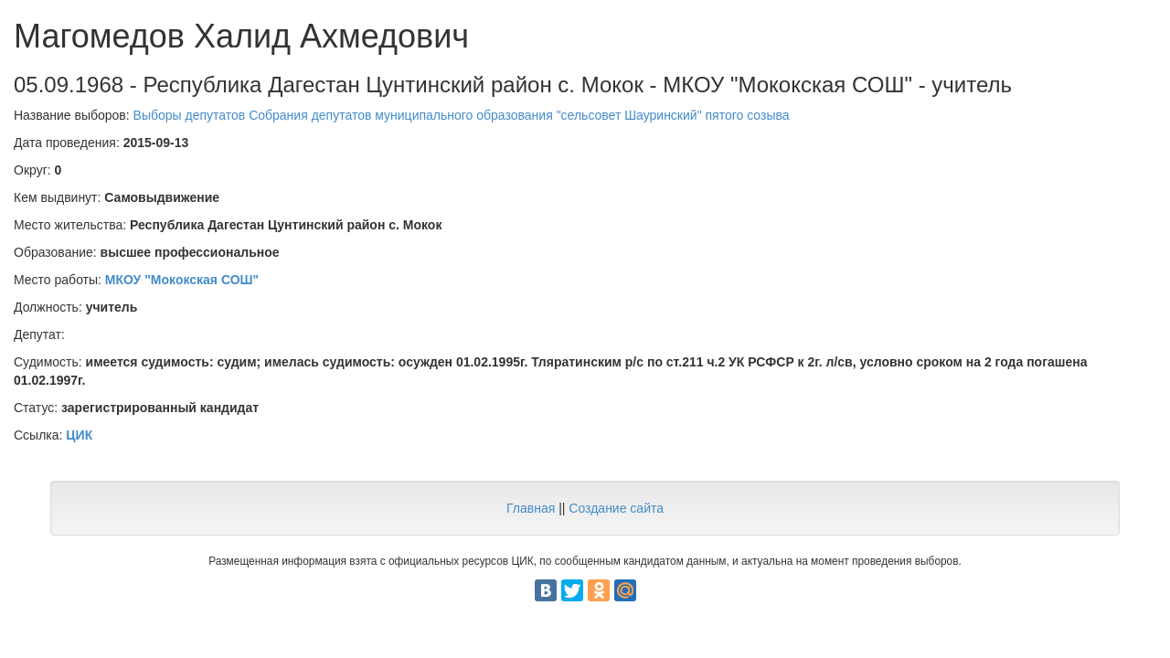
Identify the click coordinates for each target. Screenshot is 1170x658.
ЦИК (79, 435)
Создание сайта (616, 508)
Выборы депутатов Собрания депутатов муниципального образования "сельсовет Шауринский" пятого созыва (461, 115)
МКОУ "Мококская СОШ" (182, 279)
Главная (530, 508)
